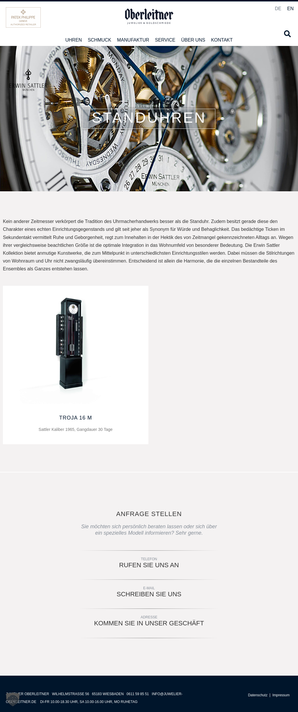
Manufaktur (133, 40)
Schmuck (99, 40)
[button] (287, 34)
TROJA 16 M (75, 418)
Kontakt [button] (222, 40)
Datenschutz (257, 695)
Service (165, 40)
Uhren (73, 40)
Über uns (193, 40)
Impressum (281, 695)
